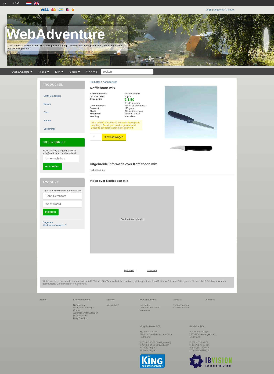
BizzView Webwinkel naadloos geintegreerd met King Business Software (139, 281)
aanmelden (52, 166)
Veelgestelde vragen (83, 307)
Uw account (79, 305)
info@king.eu (149, 347)
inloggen (50, 211)
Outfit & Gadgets (22, 71)
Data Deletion (80, 318)
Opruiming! (92, 71)
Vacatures (145, 310)
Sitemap (210, 299)
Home (43, 299)
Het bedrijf (145, 305)
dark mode (152, 271)
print (5, 3)
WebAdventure (56, 34)
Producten (95, 82)
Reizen (43, 71)
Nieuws (110, 299)
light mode (129, 271)
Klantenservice (81, 299)
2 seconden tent (181, 305)
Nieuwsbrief (112, 305)
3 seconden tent (181, 307)
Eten (59, 71)
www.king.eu (149, 350)
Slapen (74, 71)
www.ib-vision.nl (201, 350)
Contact (230, 9)
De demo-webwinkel (150, 307)
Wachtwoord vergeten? (55, 225)
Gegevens (218, 9)
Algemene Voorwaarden (85, 313)
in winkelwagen (114, 137)
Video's (177, 299)
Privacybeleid (80, 315)
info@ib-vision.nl (200, 347)
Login (209, 9)
